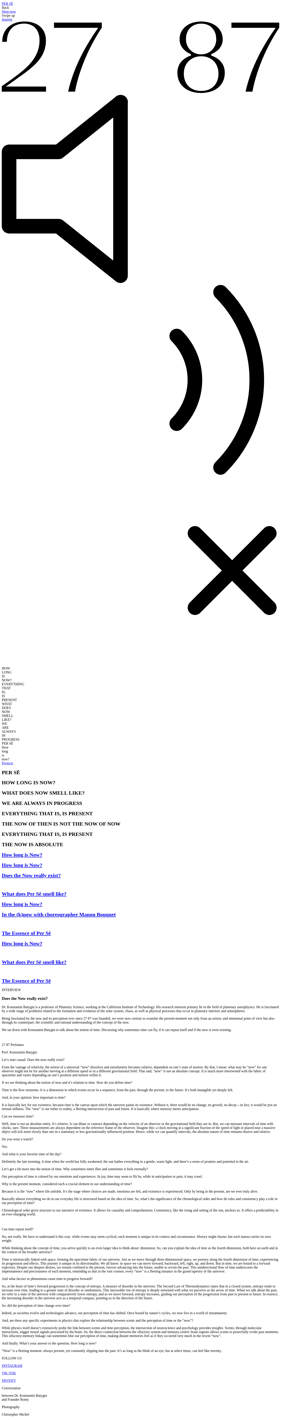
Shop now (9, 11)
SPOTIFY (9, 1380)
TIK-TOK (9, 1373)
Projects (7, 763)
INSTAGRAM (12, 1366)
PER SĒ (7, 3)
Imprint (7, 19)
